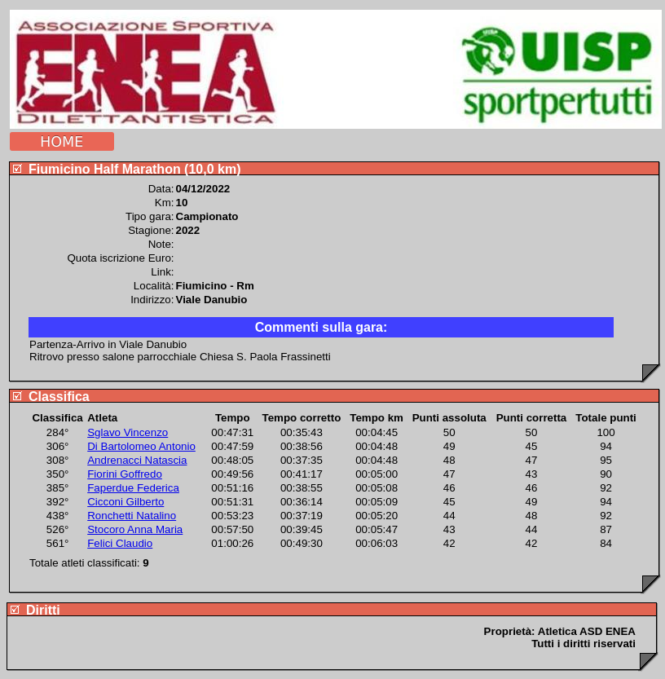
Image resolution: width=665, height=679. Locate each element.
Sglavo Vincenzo (127, 432)
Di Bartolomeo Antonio (141, 446)
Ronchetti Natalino (131, 515)
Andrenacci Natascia (137, 460)
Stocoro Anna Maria (135, 529)
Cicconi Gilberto (125, 502)
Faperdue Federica (133, 488)
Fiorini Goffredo (124, 474)
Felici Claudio (119, 543)
